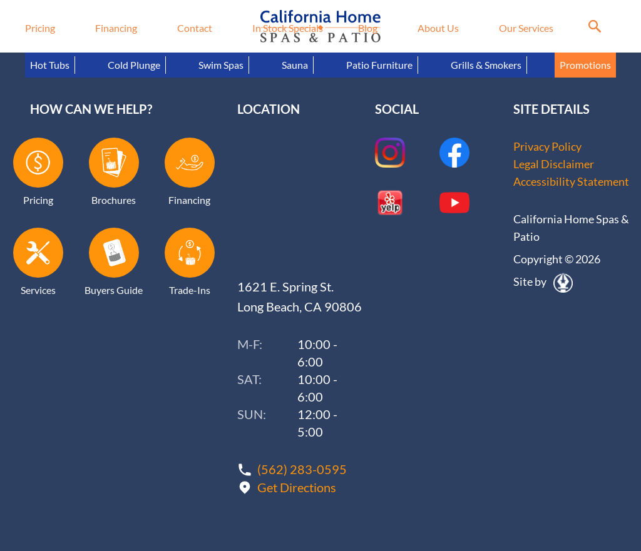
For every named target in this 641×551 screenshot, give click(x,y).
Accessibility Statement (571, 181)
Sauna (295, 65)
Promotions (585, 65)
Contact (194, 28)
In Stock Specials (287, 28)
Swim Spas (221, 65)
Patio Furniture (379, 65)
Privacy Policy (547, 146)
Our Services (526, 28)
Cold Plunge (134, 65)
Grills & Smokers (486, 65)
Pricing (40, 28)
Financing (116, 28)
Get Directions (296, 487)
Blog (367, 28)
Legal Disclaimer (553, 164)
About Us (438, 28)
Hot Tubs (49, 65)
